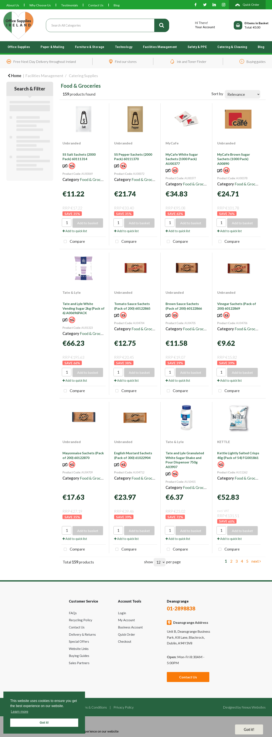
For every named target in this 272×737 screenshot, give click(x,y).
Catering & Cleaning (232, 47)
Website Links (79, 649)
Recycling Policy (80, 620)
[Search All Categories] (107, 25)
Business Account (130, 627)
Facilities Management (160, 47)
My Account (126, 620)
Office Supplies (19, 47)
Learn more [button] (19, 711)
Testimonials (69, 5)
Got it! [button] (44, 722)
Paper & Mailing (52, 47)
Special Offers (79, 641)
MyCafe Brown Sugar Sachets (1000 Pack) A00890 (233, 158)
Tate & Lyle (71, 292)
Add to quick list (74, 231)
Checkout (124, 641)
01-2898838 (181, 608)
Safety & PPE (197, 47)
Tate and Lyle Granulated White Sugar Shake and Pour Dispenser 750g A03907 (185, 460)
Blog (117, 5)
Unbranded (71, 143)
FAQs (73, 613)
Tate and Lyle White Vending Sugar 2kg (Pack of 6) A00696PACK (83, 308)
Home (14, 75)
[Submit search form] (161, 25)
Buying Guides (79, 656)
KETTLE (223, 442)
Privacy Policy (123, 707)
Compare (73, 242)
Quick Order (126, 634)
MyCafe (172, 143)
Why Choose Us (40, 5)
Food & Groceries (94, 179)
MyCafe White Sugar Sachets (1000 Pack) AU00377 (182, 158)
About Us (12, 5)
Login (122, 613)
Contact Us (95, 5)
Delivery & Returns (82, 634)
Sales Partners (79, 663)
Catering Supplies (83, 75)
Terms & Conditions (93, 707)
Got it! (249, 729)
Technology (124, 47)
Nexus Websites (254, 707)
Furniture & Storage (89, 47)
